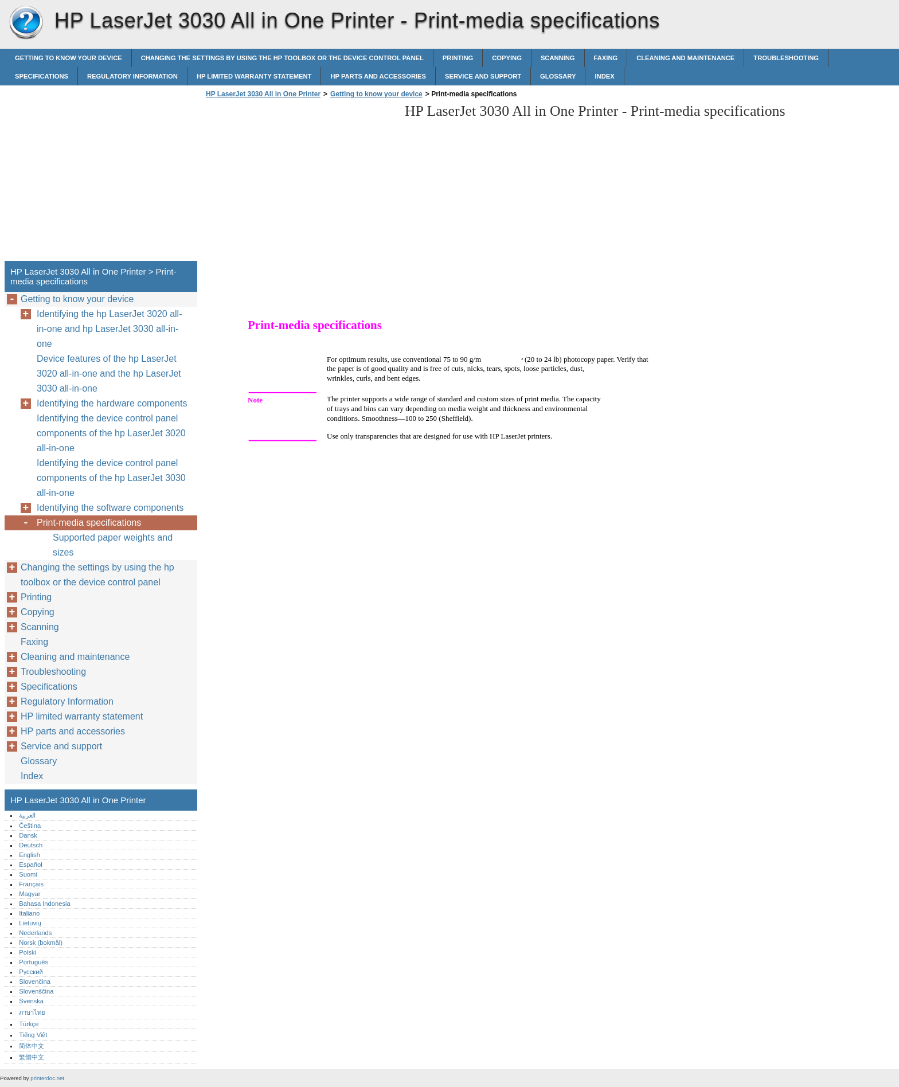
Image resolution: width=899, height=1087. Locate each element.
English (29, 854)
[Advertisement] (299, 183)
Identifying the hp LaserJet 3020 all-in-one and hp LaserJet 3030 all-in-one (109, 329)
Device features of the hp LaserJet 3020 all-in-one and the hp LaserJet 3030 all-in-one (109, 373)
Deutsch (30, 845)
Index (604, 76)
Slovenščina (36, 991)
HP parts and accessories (378, 76)
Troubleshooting (786, 57)
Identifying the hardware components (112, 403)
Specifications (41, 76)
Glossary (558, 76)
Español (30, 864)
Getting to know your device (68, 57)
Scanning (558, 57)
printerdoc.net (47, 1078)
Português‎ (33, 962)
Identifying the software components (110, 508)
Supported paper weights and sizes (113, 545)
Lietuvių (30, 923)
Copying (507, 57)
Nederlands (35, 932)
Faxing (606, 57)
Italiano (29, 913)
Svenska (31, 1001)
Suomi (28, 874)
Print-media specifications (89, 522)
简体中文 (31, 1045)
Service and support (483, 76)
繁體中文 (31, 1057)
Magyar (29, 893)
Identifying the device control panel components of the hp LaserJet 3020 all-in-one (111, 433)
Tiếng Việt (33, 1034)
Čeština (30, 825)
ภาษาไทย (32, 1012)
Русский (31, 971)
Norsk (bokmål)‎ (40, 942)
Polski (27, 952)
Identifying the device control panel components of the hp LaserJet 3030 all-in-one (111, 478)
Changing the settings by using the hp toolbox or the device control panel (282, 57)
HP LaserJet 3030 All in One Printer (26, 23)
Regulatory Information (132, 76)
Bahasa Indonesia (45, 903)
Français (31, 884)
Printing (458, 57)
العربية (27, 815)
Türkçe (28, 1023)
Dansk (28, 835)
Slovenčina (34, 981)
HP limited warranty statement (254, 76)
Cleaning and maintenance (685, 57)
